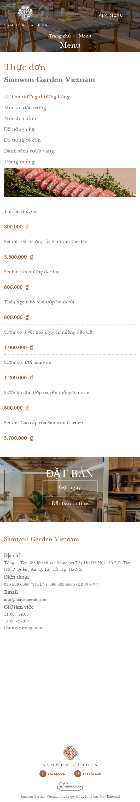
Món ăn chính (20, 118)
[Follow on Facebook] (42, 774)
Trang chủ (60, 36)
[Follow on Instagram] (77, 774)
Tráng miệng (19, 161)
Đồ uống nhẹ (19, 129)
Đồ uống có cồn (22, 140)
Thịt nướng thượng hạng (40, 96)
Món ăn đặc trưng (25, 107)
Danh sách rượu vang (29, 151)
